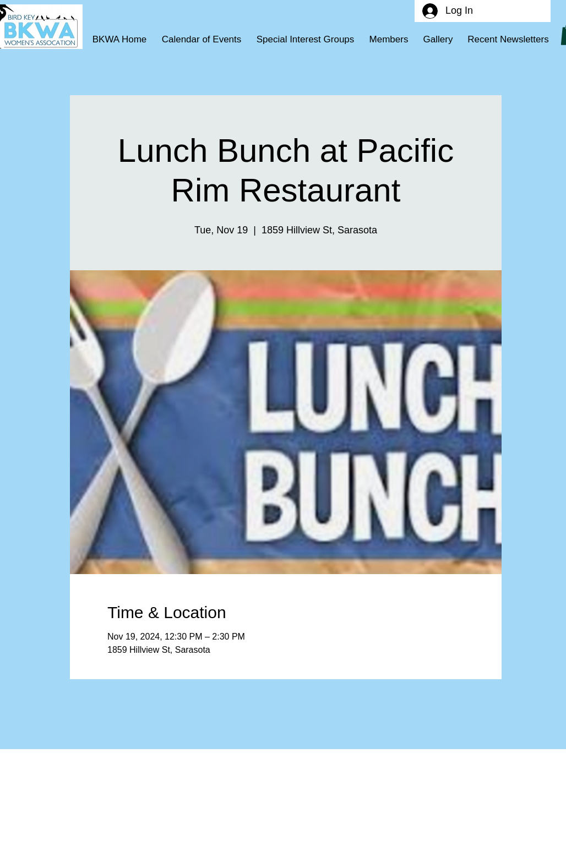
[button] (305, 39)
